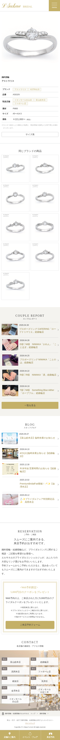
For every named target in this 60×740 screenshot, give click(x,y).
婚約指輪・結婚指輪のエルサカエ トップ (18, 713)
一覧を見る (30, 405)
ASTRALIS (34, 89)
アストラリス (20, 89)
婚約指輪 (43, 713)
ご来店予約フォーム (30, 625)
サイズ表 (30, 134)
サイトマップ (30, 723)
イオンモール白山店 (23, 100)
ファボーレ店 (20, 103)
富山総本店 (40, 100)
